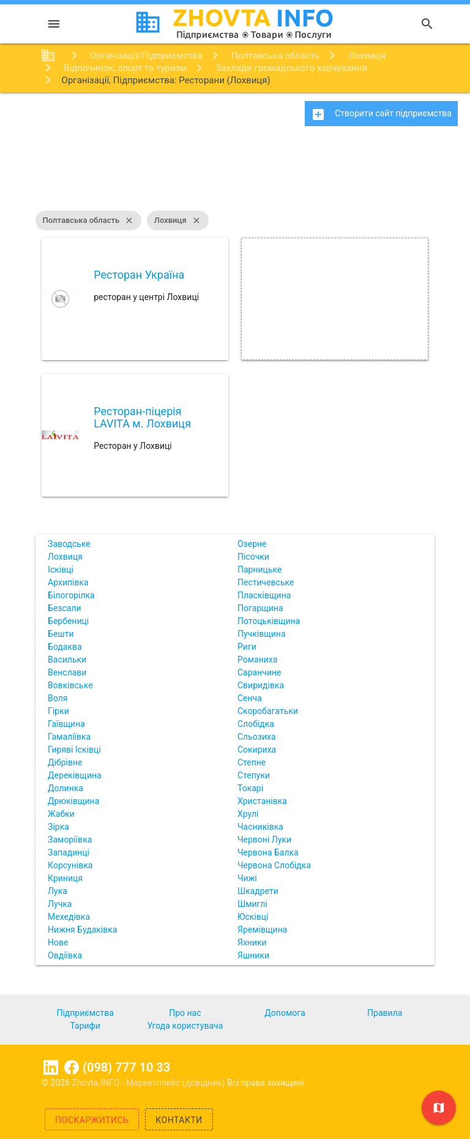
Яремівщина (262, 929)
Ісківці (60, 569)
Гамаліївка (69, 737)
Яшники (253, 955)
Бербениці (68, 621)
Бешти (60, 634)
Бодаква (65, 647)
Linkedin (50, 1067)
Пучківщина (261, 634)
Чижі (247, 878)
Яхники (252, 942)
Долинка (65, 788)
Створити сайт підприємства (381, 114)
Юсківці (253, 917)
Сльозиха (256, 737)
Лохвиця (177, 220)
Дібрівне (65, 762)
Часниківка (260, 827)
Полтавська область (89, 220)
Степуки (253, 775)
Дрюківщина (73, 801)
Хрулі (247, 814)
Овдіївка (65, 955)
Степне (251, 762)
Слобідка (255, 724)
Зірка (58, 827)
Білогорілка (71, 595)
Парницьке (259, 569)
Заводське (69, 544)
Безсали (64, 608)
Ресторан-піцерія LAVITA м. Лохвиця (142, 417)
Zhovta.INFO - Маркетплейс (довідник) (150, 1083)
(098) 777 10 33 (126, 1067)
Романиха (257, 659)
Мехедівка (69, 917)
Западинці (68, 852)
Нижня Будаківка (82, 929)
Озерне (252, 544)
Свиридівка (260, 685)
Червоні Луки (264, 839)
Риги (246, 647)
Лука (57, 891)
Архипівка (68, 582)
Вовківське (70, 685)
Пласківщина (264, 595)
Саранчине (259, 672)
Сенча (249, 698)
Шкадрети (257, 891)
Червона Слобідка (274, 865)
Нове (58, 942)
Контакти (179, 1120)
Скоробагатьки (267, 711)
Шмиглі (252, 904)
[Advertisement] (235, 174)
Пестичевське (265, 582)
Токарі (250, 788)
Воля (57, 698)
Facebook (71, 1067)
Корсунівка (70, 865)
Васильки (67, 659)
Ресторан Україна (139, 274)
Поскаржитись (92, 1120)
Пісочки (253, 557)
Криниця (65, 878)
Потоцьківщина (268, 621)
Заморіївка (70, 839)
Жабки (61, 814)
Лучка (60, 904)
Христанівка (262, 801)
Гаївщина (66, 724)
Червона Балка (268, 852)
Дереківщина (75, 775)
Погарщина (260, 608)
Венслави (67, 672)
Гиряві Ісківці (74, 749)
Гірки (58, 711)
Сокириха (256, 749)
